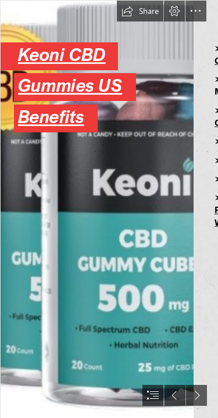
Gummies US (70, 85)
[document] (109, 209)
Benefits (51, 117)
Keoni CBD (61, 55)
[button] (140, 11)
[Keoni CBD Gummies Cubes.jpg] (96, 209)
